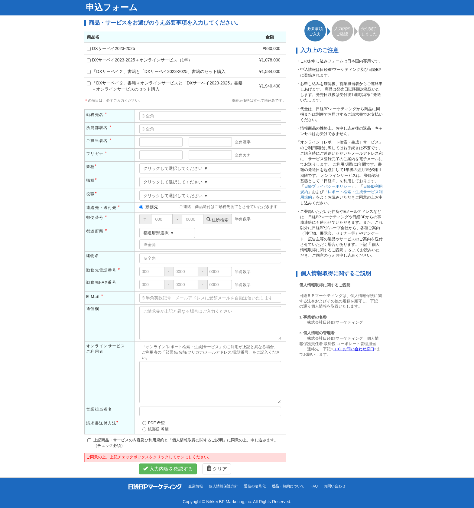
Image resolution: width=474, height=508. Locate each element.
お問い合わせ (335, 486)
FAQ (314, 486)
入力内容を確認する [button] (168, 468)
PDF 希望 (156, 423)
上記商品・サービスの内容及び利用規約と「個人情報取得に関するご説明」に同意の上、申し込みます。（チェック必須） (182, 443)
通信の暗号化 (255, 486)
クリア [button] (216, 468)
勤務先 (148, 206)
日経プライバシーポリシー (327, 186)
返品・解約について (288, 486)
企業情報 (195, 486)
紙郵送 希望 (158, 429)
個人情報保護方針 (223, 486)
